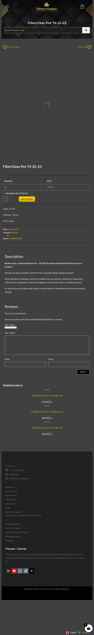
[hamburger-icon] (7, 7)
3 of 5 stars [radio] (11, 357)
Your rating (10, 354)
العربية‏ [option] (85, 632)
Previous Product (13, 47)
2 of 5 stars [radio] (8, 357)
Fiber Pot (14, 262)
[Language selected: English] (77, 632)
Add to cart (27, 228)
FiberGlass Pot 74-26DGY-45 (47, 441)
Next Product (82, 47)
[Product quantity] (5, 227)
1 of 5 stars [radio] (6, 357)
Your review (10, 362)
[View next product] (89, 47)
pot (7, 265)
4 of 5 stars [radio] (13, 357)
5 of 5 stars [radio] (15, 357)
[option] (82, 632)
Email (51, 388)
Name (8, 388)
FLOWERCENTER (15, 268)
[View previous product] (5, 47)
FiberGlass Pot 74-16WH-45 (47, 425)
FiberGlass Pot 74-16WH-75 (47, 457)
